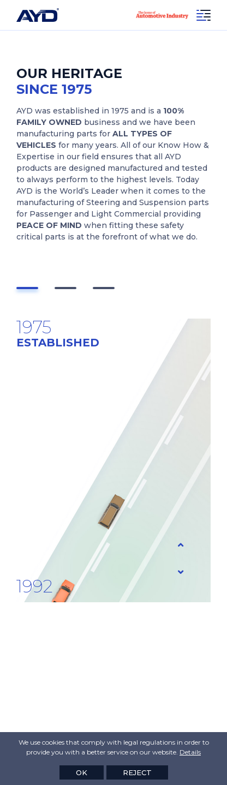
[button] (27, 288)
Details (190, 752)
